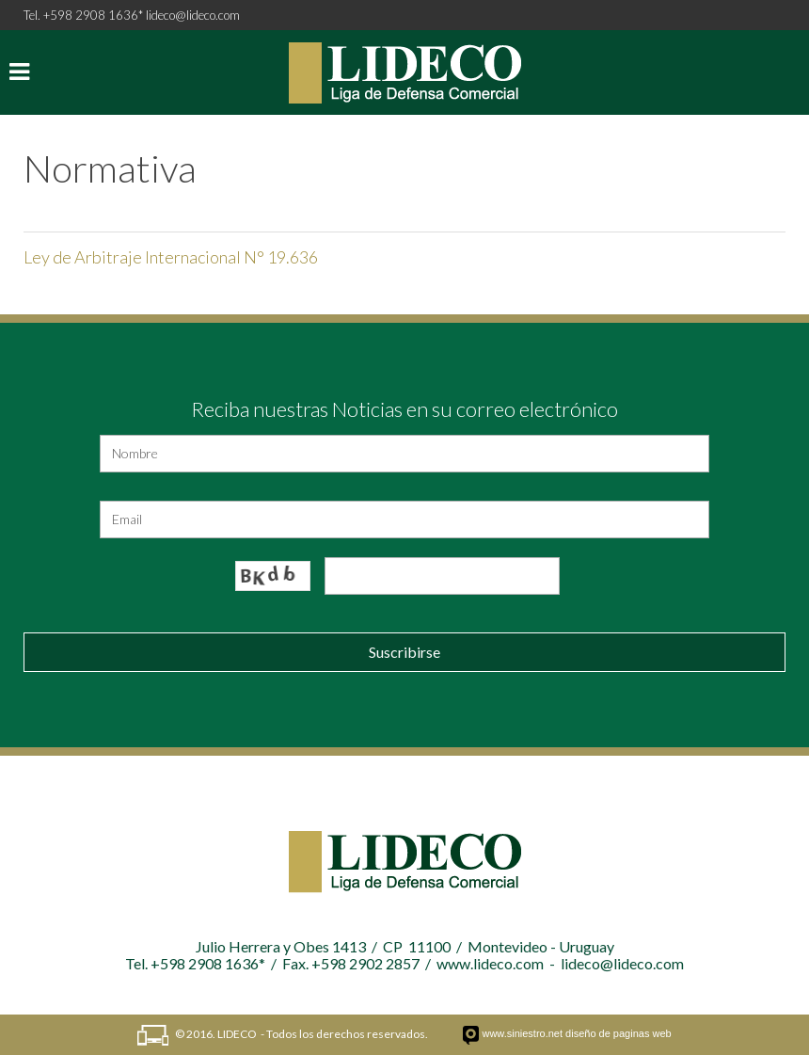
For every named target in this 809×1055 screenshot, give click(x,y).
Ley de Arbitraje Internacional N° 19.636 (171, 257)
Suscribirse (404, 652)
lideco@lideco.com (193, 15)
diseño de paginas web (618, 1033)
